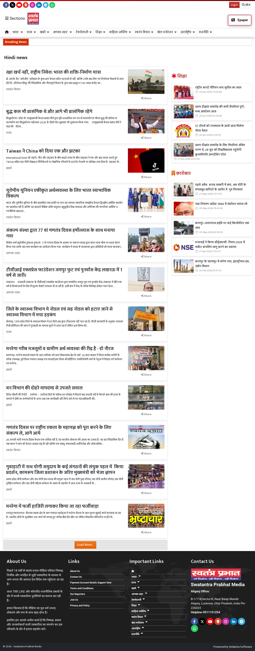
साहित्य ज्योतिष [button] (118, 32)
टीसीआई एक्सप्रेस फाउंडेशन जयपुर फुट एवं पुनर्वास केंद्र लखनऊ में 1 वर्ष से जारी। (64, 273)
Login (234, 5)
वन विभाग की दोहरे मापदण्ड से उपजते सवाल (45, 388)
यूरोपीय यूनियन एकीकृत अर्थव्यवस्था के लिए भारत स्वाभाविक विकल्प (58, 193)
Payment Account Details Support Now (90, 582)
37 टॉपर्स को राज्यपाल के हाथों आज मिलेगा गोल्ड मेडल (219, 128)
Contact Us (76, 577)
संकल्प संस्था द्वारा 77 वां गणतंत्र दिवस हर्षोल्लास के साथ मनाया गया (60, 233)
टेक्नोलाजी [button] (82, 32)
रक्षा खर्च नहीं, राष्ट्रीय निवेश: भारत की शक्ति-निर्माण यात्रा (53, 72)
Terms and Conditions (82, 588)
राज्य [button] (29, 32)
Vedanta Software (240, 646)
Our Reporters (77, 594)
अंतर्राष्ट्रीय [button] (185, 32)
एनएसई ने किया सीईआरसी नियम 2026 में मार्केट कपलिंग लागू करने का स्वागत (220, 245)
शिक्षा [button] (98, 32)
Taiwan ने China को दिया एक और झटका (43, 151)
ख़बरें (9, 168)
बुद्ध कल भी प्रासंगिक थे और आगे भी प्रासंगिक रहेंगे (49, 112)
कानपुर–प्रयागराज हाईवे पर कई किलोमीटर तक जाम (222, 225)
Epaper (239, 20)
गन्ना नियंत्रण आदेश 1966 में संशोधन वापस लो (221, 204)
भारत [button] (16, 32)
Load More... (85, 544)
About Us (75, 571)
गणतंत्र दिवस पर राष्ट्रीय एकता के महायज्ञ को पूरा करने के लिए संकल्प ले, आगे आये (58, 430)
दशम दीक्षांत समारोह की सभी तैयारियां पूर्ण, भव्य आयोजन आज (220, 109)
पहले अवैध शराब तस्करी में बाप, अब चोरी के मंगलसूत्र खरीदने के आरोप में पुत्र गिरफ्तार (220, 187)
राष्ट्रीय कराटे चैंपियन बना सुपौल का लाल (218, 87)
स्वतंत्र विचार (13, 89)
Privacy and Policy (80, 605)
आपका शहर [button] (60, 32)
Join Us (74, 599)
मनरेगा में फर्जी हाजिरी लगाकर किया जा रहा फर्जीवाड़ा (52, 506)
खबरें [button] (43, 32)
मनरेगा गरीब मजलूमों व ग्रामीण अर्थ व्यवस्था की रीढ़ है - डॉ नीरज (60, 349)
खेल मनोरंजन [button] (165, 32)
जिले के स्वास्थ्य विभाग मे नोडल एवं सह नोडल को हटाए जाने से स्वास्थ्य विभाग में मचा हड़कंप (59, 312)
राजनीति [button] (204, 32)
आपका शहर (13, 253)
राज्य (9, 133)
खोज (246, 5)
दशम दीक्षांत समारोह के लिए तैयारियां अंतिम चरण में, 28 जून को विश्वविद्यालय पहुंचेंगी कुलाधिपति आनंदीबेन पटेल (220, 150)
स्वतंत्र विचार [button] (142, 32)
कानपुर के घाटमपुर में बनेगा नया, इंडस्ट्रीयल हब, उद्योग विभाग (222, 264)
